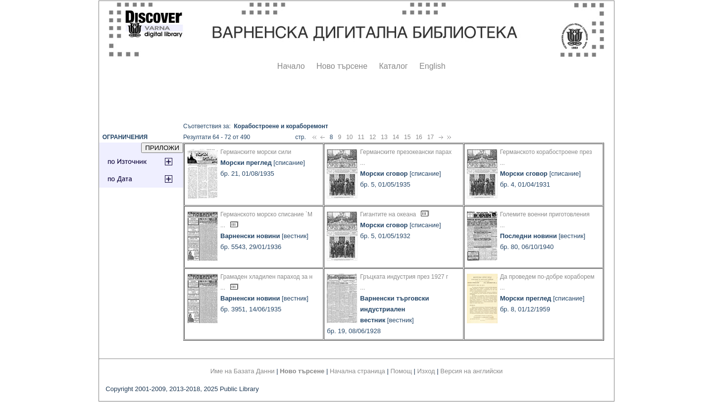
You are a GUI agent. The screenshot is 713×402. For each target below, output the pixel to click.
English (432, 66)
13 (384, 137)
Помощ (400, 371)
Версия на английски (471, 371)
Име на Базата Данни (242, 371)
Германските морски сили (255, 152)
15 (407, 137)
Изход (426, 371)
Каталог (393, 66)
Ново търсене (341, 66)
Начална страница (357, 371)
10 (349, 137)
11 (361, 137)
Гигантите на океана (388, 214)
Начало (291, 66)
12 (372, 137)
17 (430, 137)
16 (418, 137)
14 (396, 137)
